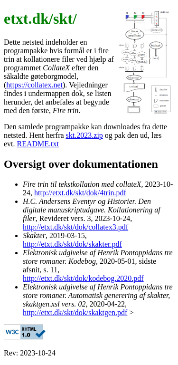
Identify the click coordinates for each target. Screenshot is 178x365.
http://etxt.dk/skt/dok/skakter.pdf (72, 244)
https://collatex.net (34, 85)
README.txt (38, 144)
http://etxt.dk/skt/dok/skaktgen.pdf (75, 312)
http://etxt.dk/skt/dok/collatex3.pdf (75, 227)
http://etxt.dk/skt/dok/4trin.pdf (80, 193)
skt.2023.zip (84, 135)
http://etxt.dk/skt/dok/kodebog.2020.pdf (83, 278)
